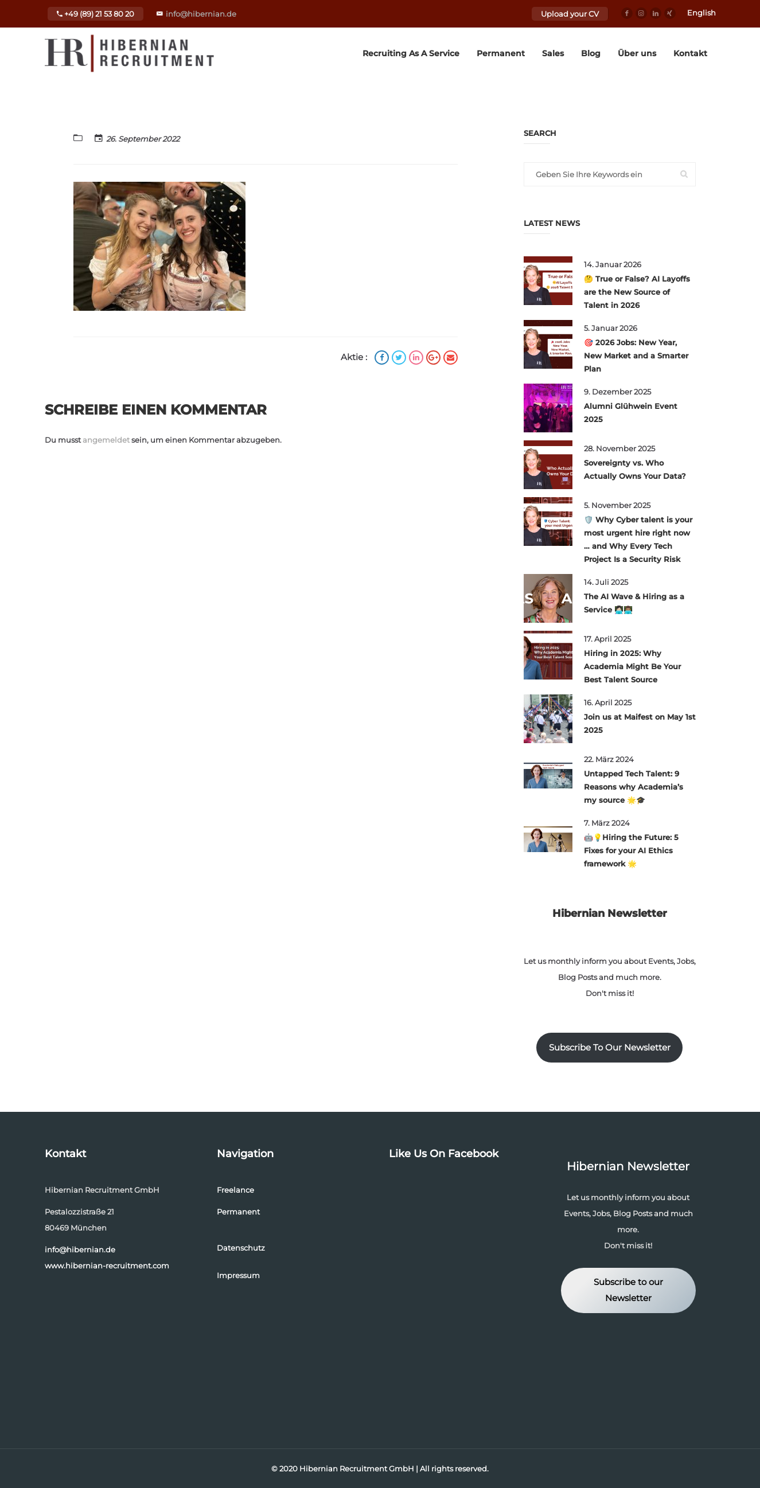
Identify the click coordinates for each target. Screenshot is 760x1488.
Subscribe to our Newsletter (628, 1290)
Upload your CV (570, 13)
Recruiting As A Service (411, 53)
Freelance (235, 1189)
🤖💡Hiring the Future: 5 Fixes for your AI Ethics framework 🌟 (631, 850)
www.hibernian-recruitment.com (107, 1265)
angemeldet (106, 439)
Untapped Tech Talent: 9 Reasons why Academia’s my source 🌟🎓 (633, 786)
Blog (591, 53)
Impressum (238, 1275)
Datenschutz (241, 1247)
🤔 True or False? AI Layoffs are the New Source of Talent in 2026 (637, 292)
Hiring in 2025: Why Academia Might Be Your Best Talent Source (632, 666)
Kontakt (690, 53)
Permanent (501, 53)
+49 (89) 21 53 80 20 (95, 13)
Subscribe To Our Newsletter (610, 1047)
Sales (553, 53)
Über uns (637, 53)
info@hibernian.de (201, 13)
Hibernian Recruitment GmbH (356, 1468)
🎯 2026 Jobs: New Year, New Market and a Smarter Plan (636, 355)
